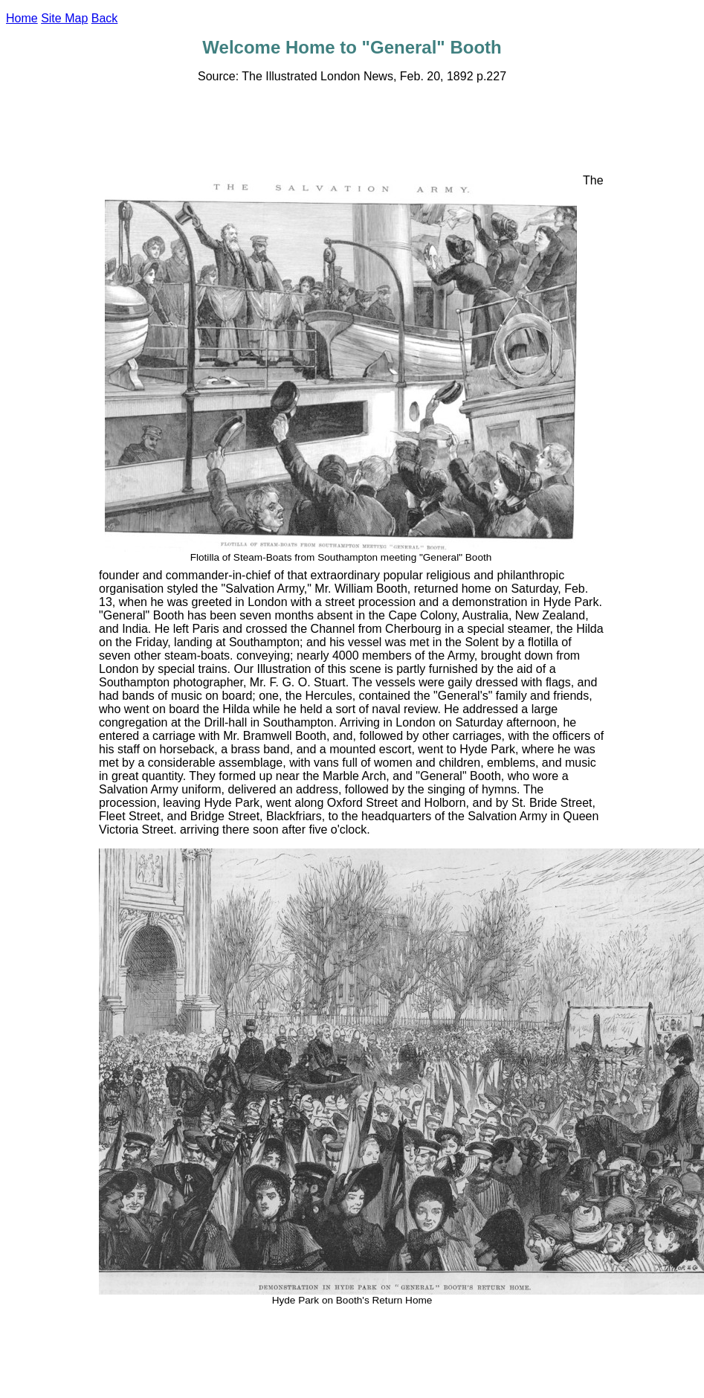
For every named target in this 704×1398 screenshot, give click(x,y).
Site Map (64, 18)
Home (22, 18)
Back (104, 18)
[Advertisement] (352, 128)
